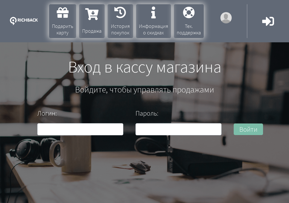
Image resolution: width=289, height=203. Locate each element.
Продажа (92, 21)
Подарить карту (62, 21)
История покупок (120, 21)
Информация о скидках (153, 21)
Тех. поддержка (189, 21)
